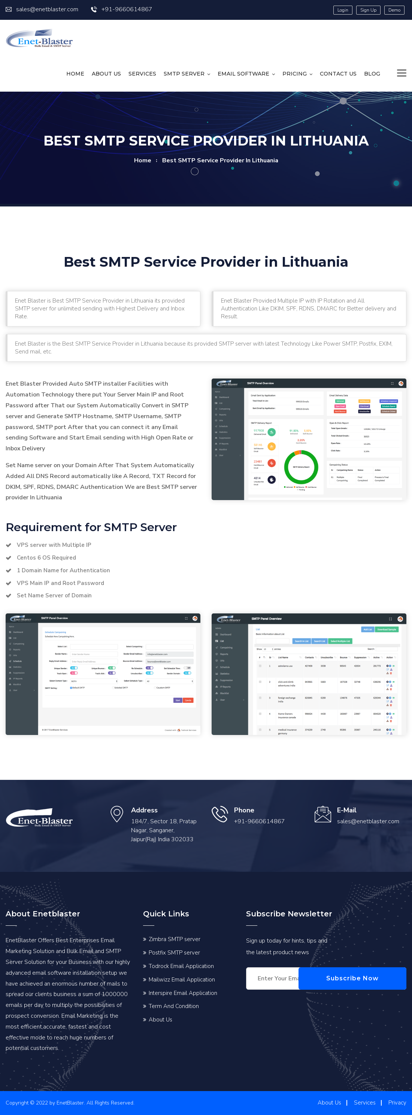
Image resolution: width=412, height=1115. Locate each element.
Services (142, 73)
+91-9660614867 (121, 9)
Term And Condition (174, 1006)
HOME (75, 73)
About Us (106, 73)
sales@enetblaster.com (42, 9)
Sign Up (368, 10)
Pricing (294, 73)
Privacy (397, 1102)
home (142, 160)
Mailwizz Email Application (182, 979)
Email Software (243, 73)
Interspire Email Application (183, 993)
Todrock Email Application (181, 966)
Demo (394, 10)
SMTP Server (184, 73)
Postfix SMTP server (174, 952)
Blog (372, 73)
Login (342, 10)
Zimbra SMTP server (174, 939)
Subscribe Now (371, 978)
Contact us (338, 73)
